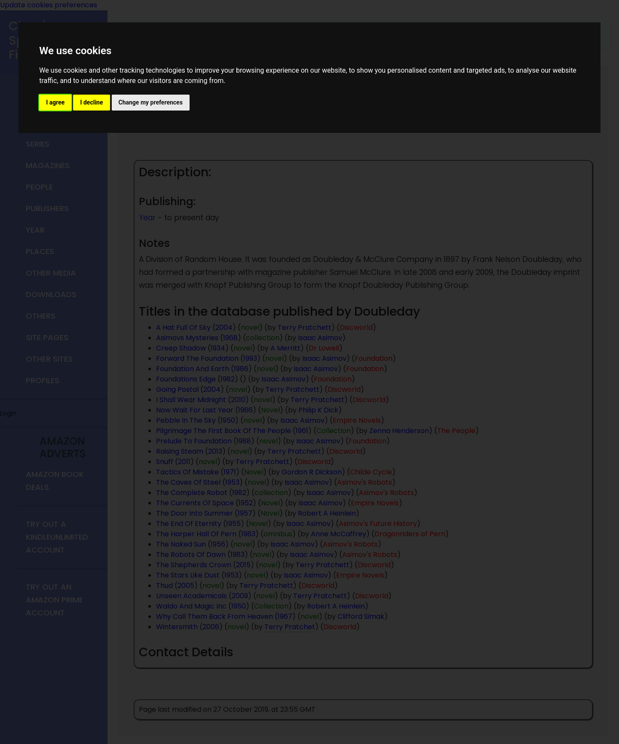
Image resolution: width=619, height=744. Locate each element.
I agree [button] (55, 102)
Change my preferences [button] (151, 102)
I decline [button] (91, 102)
